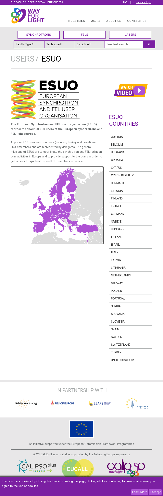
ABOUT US (113, 21)
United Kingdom (122, 360)
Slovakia (118, 314)
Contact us (136, 21)
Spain (115, 329)
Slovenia (118, 321)
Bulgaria (118, 152)
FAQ (125, 2)
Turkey (116, 352)
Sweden (116, 337)
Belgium (117, 144)
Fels (84, 34)
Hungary (117, 229)
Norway (117, 283)
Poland (116, 291)
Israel (115, 244)
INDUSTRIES (76, 21)
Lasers (130, 34)
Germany (117, 214)
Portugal (118, 298)
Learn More (139, 492)
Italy (114, 252)
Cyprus (116, 167)
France (116, 206)
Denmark (117, 183)
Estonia (117, 191)
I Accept (155, 492)
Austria (117, 137)
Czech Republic (122, 175)
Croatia (117, 160)
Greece (116, 221)
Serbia (116, 306)
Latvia (116, 260)
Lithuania (118, 268)
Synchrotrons (38, 34)
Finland (117, 198)
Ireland (116, 237)
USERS (95, 21)
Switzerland (121, 344)
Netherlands (121, 275)
